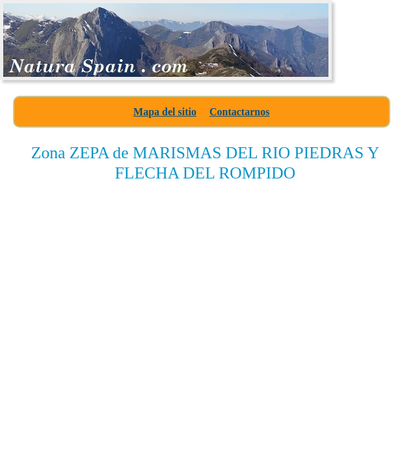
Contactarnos (239, 111)
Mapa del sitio (164, 111)
